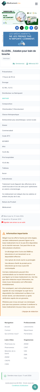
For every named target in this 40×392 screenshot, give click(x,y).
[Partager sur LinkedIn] (17, 28)
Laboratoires (28, 327)
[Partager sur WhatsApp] (26, 28)
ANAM (7, 357)
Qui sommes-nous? (12, 334)
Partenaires (28, 334)
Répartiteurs (28, 330)
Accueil (7, 327)
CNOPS (7, 361)
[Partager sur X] (22, 28)
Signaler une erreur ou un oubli (13, 222)
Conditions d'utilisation (20, 385)
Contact (8, 330)
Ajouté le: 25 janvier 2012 (11, 219)
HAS (25, 351)
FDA (25, 358)
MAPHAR (5, 98)
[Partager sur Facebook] (31, 28)
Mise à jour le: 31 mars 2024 (13, 216)
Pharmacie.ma (10, 344)
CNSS (7, 364)
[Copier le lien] (36, 28)
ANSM (26, 344)
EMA (25, 355)
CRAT (26, 347)
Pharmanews (9, 347)
